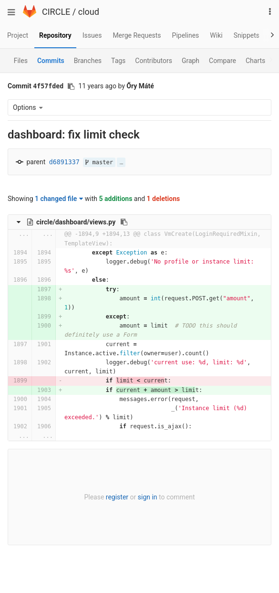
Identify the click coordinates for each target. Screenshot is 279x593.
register (117, 497)
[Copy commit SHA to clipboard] (71, 86)
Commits (50, 60)
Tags (118, 60)
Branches (88, 60)
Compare (222, 60)
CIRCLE (56, 12)
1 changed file (59, 198)
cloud (88, 12)
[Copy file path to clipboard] (124, 222)
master (99, 162)
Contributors (153, 60)
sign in (147, 497)
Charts (255, 60)
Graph (190, 60)
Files (21, 60)
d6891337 (64, 162)
